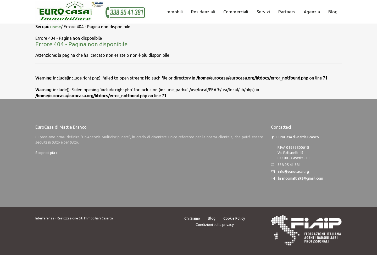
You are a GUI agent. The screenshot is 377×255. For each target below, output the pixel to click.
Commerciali (235, 11)
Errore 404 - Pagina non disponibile (85, 43)
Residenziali (203, 11)
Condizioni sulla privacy (215, 224)
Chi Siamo (192, 218)
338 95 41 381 (289, 164)
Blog (332, 11)
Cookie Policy (234, 218)
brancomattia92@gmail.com (300, 178)
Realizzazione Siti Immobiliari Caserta (85, 217)
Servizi (263, 11)
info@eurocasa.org (293, 171)
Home (55, 26)
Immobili (174, 11)
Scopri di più (46, 152)
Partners (286, 11)
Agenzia (312, 11)
